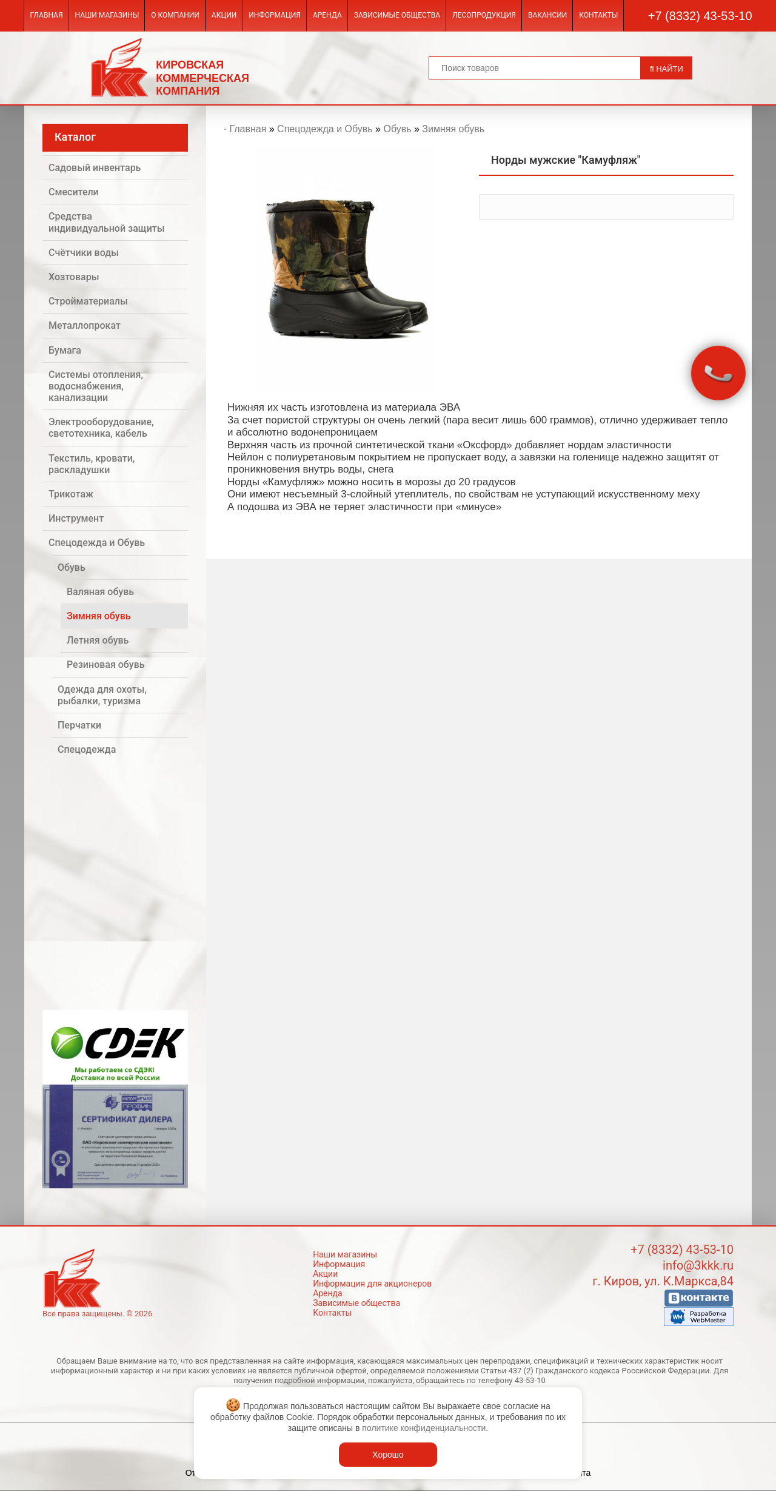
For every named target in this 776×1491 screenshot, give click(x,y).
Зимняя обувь (99, 616)
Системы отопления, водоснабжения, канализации (95, 386)
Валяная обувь (100, 591)
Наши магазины (107, 15)
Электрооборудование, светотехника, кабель (101, 427)
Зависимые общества (397, 15)
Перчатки (79, 725)
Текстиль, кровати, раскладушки (91, 464)
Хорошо (388, 1454)
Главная (46, 15)
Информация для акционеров (372, 1283)
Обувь (71, 567)
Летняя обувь (98, 640)
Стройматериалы (88, 301)
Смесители (73, 192)
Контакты (598, 15)
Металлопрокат (84, 325)
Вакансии (547, 15)
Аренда (327, 15)
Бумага (64, 350)
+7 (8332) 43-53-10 (700, 15)
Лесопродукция (484, 15)
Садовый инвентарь (94, 167)
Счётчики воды (83, 252)
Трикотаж (70, 494)
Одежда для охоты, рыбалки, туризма (102, 695)
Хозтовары (73, 277)
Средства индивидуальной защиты (106, 222)
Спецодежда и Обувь (96, 542)
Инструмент (76, 518)
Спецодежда (87, 749)
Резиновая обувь (106, 664)
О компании (175, 15)
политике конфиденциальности (424, 1428)
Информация (275, 15)
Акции (224, 15)
